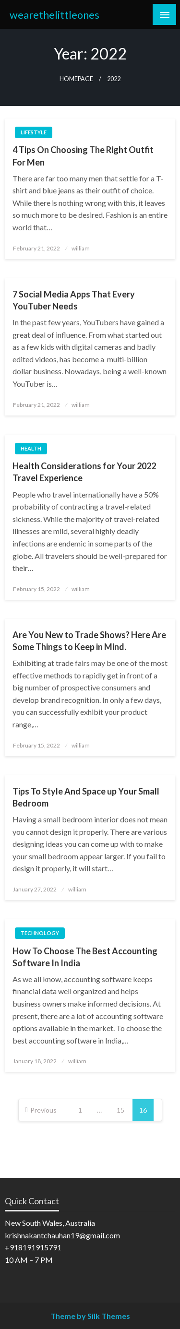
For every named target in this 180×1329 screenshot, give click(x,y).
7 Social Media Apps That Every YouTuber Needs (73, 300)
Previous (43, 1110)
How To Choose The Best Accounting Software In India (84, 957)
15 (120, 1110)
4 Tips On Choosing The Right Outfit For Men (83, 155)
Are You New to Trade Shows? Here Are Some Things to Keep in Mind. (89, 640)
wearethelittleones (54, 15)
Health (31, 448)
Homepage (76, 79)
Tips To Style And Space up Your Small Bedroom (85, 797)
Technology (40, 933)
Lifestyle (34, 132)
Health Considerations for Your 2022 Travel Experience (84, 472)
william (81, 248)
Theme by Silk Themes (90, 1315)
